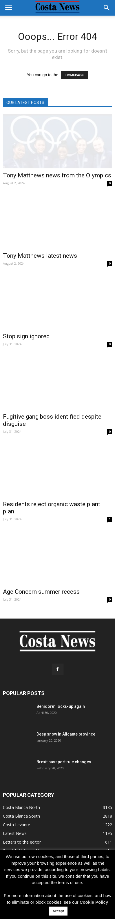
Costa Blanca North (21, 807)
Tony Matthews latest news (40, 255)
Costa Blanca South (21, 816)
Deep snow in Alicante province (65, 734)
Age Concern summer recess (41, 591)
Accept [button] (58, 911)
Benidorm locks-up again (60, 706)
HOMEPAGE (74, 75)
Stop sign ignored (26, 336)
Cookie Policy (94, 902)
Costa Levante (16, 824)
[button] (107, 8)
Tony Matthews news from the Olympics (57, 175)
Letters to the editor (22, 842)
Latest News (15, 833)
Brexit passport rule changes (63, 762)
